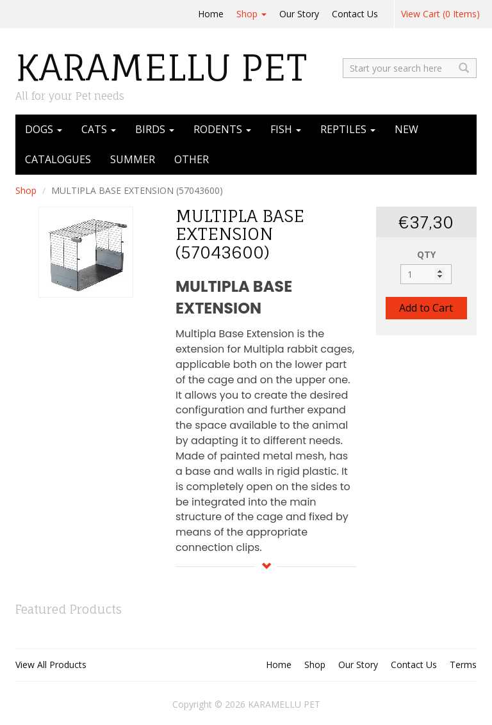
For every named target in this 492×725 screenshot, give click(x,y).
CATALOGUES (58, 159)
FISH (285, 129)
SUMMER (132, 159)
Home (211, 14)
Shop (251, 14)
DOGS (43, 129)
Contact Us (355, 14)
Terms (463, 664)
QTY (426, 254)
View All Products (50, 664)
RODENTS (222, 129)
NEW (406, 129)
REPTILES (347, 129)
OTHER (191, 159)
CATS (98, 129)
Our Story (299, 14)
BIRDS (154, 129)
